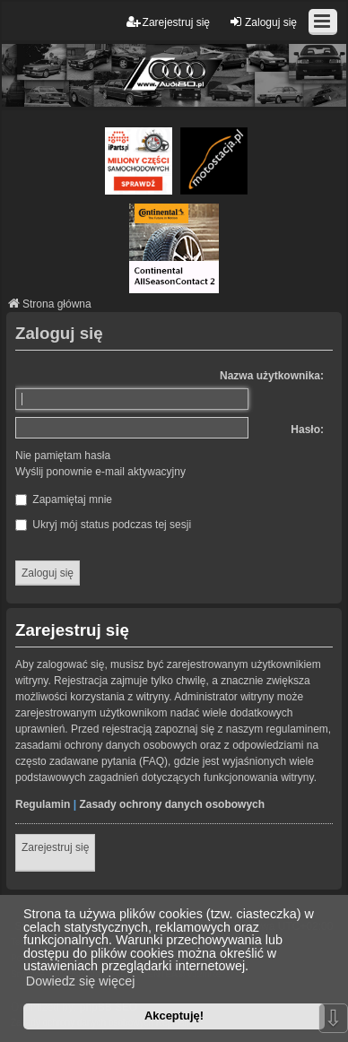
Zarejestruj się (55, 847)
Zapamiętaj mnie (63, 499)
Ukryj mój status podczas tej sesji (103, 524)
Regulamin (42, 804)
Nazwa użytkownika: (272, 375)
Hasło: (307, 429)
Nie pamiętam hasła (62, 455)
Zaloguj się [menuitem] (263, 22)
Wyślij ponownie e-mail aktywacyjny (100, 471)
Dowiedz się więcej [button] (80, 981)
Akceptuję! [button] (174, 1015)
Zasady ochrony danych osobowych (172, 804)
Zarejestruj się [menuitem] (168, 22)
